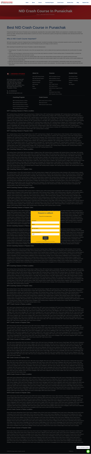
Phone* (33, 224)
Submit (45, 238)
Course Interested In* (36, 232)
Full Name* (34, 220)
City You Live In (35, 228)
